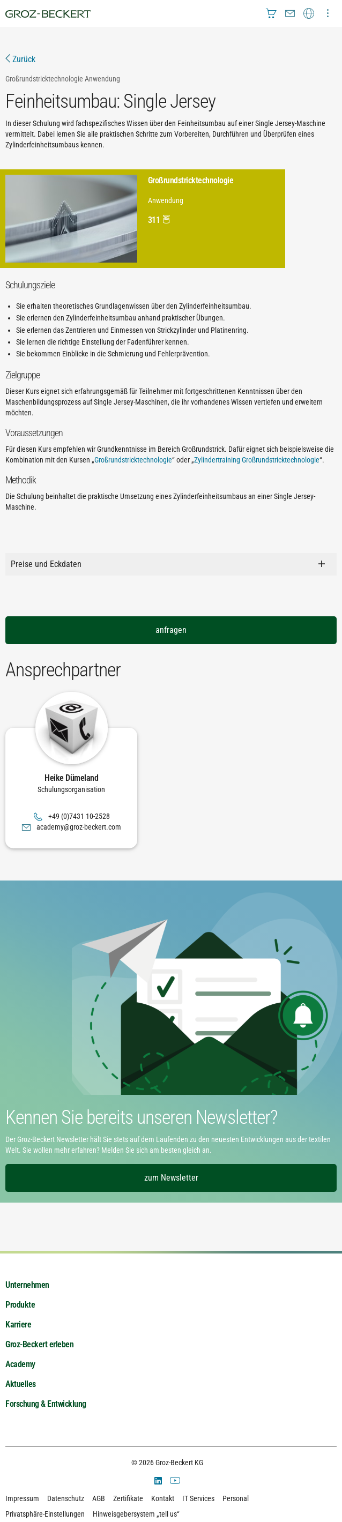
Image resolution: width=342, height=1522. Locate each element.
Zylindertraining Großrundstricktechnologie (256, 460)
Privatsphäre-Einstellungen (45, 1514)
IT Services (198, 1498)
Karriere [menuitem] (18, 1324)
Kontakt (162, 1498)
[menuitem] (271, 13)
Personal (235, 1498)
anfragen (171, 630)
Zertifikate (128, 1498)
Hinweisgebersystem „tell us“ (136, 1514)
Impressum (22, 1498)
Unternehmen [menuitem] (27, 1285)
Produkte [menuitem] (20, 1305)
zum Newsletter (171, 1178)
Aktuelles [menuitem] (20, 1384)
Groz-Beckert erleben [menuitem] (39, 1344)
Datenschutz (65, 1498)
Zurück (20, 59)
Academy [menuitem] (20, 1364)
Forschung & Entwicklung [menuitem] (45, 1404)
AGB (98, 1498)
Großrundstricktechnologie (133, 460)
